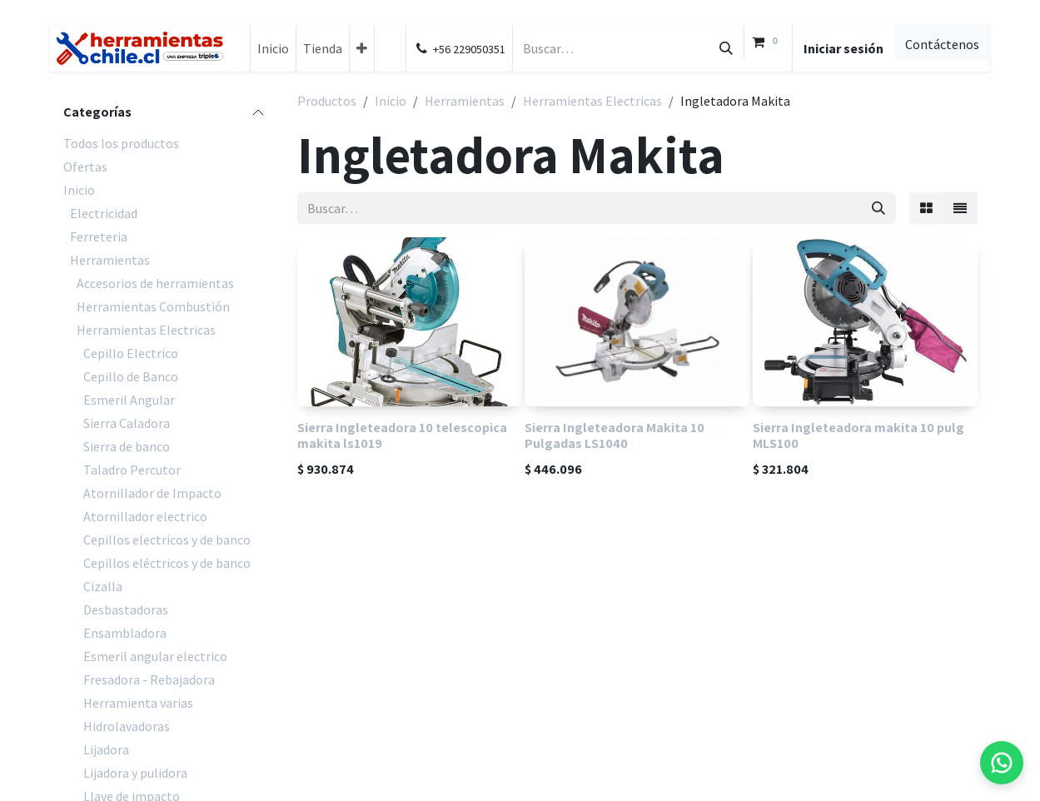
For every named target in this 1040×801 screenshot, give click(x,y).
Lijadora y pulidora (135, 772)
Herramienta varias (138, 702)
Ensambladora (125, 632)
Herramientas (110, 259)
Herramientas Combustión (153, 306)
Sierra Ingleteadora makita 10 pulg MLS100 (858, 435)
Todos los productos (121, 143)
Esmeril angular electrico (155, 656)
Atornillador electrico (145, 516)
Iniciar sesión (843, 48)
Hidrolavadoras (126, 726)
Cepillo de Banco (130, 376)
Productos (326, 100)
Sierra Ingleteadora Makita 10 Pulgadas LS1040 (615, 435)
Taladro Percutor (132, 469)
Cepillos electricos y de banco (167, 539)
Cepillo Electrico (130, 353)
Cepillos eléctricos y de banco (167, 563)
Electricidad (103, 213)
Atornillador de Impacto (152, 493)
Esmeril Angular (129, 399)
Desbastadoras (125, 609)
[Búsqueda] (726, 48)
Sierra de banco (126, 446)
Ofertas (85, 166)
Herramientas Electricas (146, 329)
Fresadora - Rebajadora (149, 679)
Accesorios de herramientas (155, 283)
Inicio (79, 190)
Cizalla (102, 586)
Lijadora (106, 749)
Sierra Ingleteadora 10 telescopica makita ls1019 (402, 435)
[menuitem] (273, 48)
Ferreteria (98, 236)
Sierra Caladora (126, 423)
